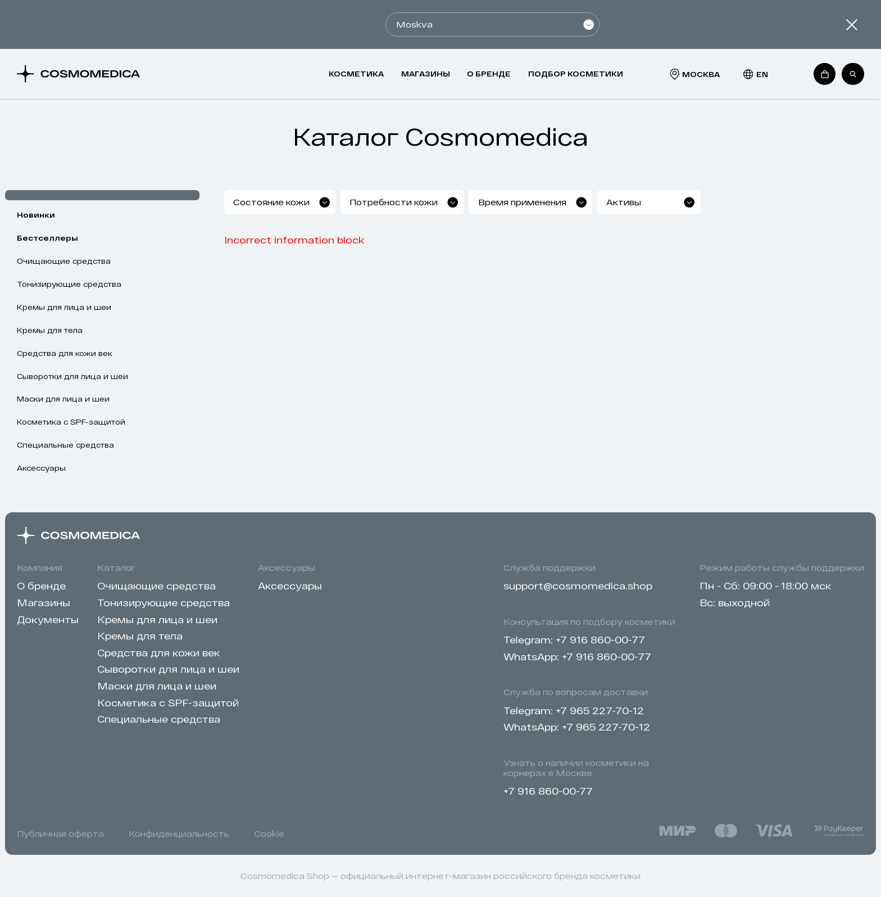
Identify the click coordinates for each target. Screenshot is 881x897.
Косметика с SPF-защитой (71, 421)
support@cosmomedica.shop (577, 585)
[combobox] (320, 202)
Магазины (425, 73)
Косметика (356, 73)
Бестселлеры (47, 237)
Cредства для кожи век (64, 353)
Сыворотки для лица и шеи (72, 376)
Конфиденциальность (179, 833)
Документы (48, 619)
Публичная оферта (60, 833)
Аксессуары (41, 467)
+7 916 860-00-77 (600, 639)
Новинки (36, 214)
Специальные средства (65, 444)
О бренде (489, 73)
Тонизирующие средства (69, 284)
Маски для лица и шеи (63, 398)
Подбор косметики (575, 73)
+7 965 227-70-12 (600, 710)
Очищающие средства (64, 260)
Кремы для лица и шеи (64, 307)
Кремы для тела (50, 330)
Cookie (269, 833)
